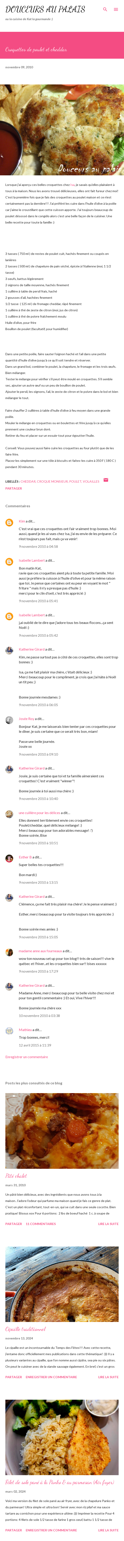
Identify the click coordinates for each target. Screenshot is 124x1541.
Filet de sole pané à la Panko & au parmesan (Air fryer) (59, 1482)
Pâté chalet (16, 1176)
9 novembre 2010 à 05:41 (38, 601)
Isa (72, 185)
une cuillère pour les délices (39, 812)
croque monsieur (52, 481)
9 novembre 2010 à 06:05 (38, 705)
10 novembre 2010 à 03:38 (39, 1015)
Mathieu (25, 1029)
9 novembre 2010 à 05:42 (38, 635)
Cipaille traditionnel (25, 1329)
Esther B (25, 857)
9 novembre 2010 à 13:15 (38, 882)
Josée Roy (26, 718)
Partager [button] (13, 488)
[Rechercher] (105, 8)
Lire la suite (108, 1224)
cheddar (28, 481)
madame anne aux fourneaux (40, 951)
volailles (91, 481)
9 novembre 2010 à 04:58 (38, 546)
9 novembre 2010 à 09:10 (38, 754)
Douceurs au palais (45, 9)
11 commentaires (41, 1224)
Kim (22, 521)
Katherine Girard (32, 649)
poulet (75, 481)
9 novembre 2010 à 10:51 (38, 843)
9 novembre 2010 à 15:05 (38, 937)
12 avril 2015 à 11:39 (35, 1045)
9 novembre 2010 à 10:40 (38, 798)
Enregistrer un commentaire (26, 1057)
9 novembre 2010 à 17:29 (38, 971)
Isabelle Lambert (32, 560)
